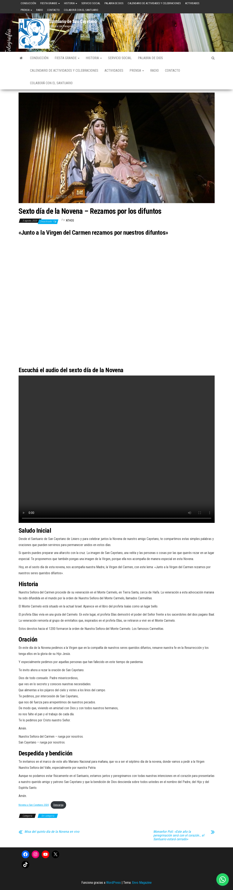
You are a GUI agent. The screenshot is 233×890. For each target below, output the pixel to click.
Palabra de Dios (114, 3)
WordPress (113, 883)
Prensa (26, 9)
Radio (39, 9)
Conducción (28, 3)
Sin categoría (47, 815)
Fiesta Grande (50, 3)
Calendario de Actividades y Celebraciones (154, 3)
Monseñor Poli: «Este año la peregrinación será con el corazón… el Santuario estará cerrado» (178, 835)
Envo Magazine (142, 883)
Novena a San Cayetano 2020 (34, 804)
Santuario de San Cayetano (73, 21)
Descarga (58, 804)
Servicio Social (90, 3)
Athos (70, 220)
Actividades (192, 3)
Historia (70, 3)
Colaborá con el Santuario (81, 9)
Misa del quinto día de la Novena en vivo (51, 832)
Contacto (53, 9)
